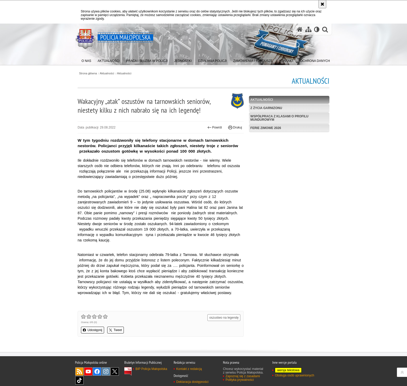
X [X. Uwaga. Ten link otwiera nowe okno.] (115, 371)
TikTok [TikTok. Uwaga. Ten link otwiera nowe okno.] (79, 380)
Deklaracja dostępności (192, 382)
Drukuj (235, 127)
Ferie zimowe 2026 (265, 128)
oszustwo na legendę (224, 317)
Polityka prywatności (240, 380)
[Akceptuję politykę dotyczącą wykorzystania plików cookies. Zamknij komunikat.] (322, 4)
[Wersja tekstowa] (317, 29)
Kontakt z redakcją (189, 369)
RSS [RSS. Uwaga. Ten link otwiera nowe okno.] (79, 371)
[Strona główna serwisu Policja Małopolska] (300, 29)
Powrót (214, 127)
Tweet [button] (115, 330)
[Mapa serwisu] (308, 29)
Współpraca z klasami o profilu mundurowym (279, 118)
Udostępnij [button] (92, 330)
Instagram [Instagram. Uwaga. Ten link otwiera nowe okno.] (106, 371)
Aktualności (107, 73)
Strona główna (88, 73)
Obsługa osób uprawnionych (294, 375)
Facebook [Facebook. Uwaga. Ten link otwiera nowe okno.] (97, 371)
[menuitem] (86, 59)
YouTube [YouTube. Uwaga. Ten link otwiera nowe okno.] (88, 371)
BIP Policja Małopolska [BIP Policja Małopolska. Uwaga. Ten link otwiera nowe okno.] (151, 369)
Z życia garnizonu (266, 108)
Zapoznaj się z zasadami (243, 376)
